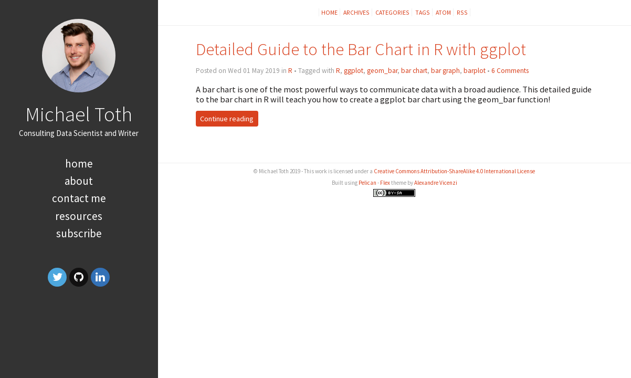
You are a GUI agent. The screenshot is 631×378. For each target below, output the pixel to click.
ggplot (353, 70)
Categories (392, 12)
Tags (422, 12)
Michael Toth (78, 114)
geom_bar (382, 70)
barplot (475, 70)
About (79, 181)
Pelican (367, 182)
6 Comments (510, 70)
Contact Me (79, 198)
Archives (356, 12)
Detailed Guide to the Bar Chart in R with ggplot (361, 49)
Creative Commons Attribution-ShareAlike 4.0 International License (454, 171)
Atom (443, 12)
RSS (462, 12)
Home (79, 163)
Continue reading (227, 118)
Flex (385, 182)
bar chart (414, 70)
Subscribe (79, 233)
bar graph (445, 70)
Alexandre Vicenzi (435, 182)
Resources (78, 216)
